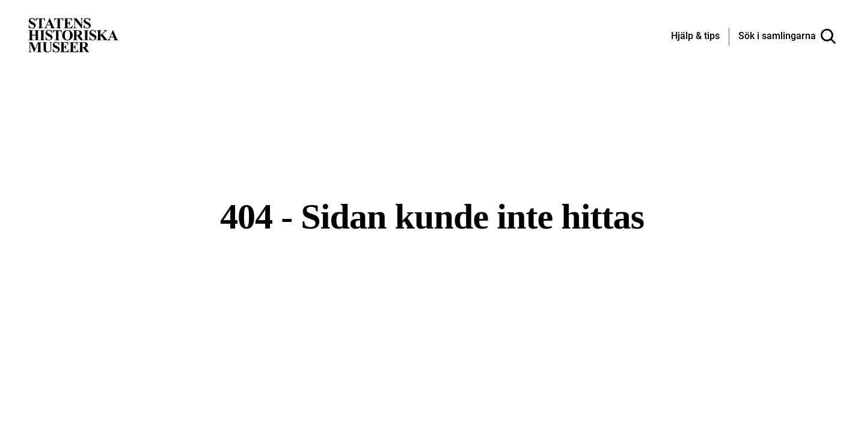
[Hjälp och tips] (695, 37)
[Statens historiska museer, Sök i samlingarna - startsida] (73, 34)
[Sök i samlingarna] (787, 37)
